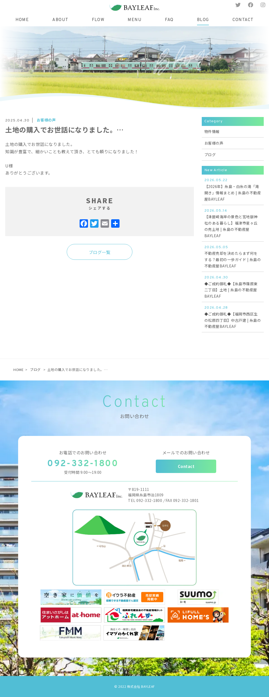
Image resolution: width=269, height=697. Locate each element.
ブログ (35, 369)
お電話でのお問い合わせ (83, 452)
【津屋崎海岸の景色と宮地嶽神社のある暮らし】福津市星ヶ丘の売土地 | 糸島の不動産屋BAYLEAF (232, 229)
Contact (186, 466)
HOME (18, 369)
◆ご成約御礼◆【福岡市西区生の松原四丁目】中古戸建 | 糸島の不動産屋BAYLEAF (232, 324)
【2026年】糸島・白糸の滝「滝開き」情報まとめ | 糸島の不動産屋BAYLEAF (232, 196)
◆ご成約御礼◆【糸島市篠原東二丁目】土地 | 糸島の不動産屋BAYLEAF (232, 293)
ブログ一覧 (100, 259)
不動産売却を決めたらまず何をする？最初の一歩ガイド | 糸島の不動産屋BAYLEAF (232, 263)
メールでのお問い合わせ (186, 452)
